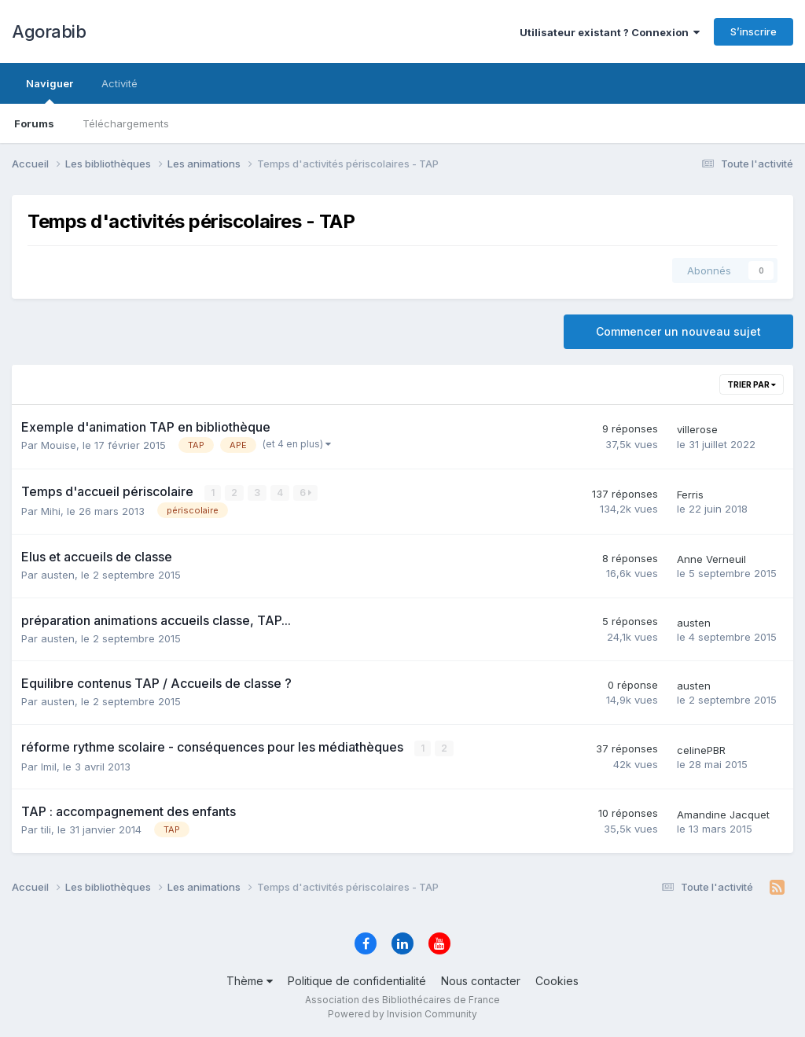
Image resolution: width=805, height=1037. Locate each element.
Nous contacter (480, 980)
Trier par (751, 384)
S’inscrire (753, 31)
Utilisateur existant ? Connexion (610, 32)
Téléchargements (126, 123)
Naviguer (49, 90)
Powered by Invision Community (402, 1014)
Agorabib (49, 31)
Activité (119, 83)
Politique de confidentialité (357, 980)
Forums (34, 123)
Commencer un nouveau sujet (678, 331)
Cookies (557, 980)
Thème (249, 980)
